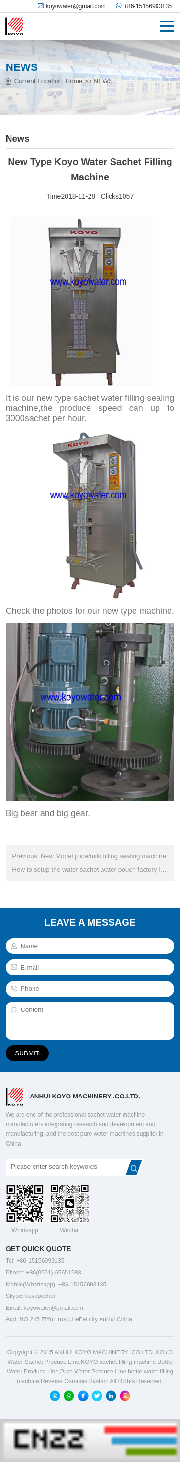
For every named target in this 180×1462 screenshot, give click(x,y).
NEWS (103, 81)
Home (73, 81)
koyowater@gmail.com (76, 6)
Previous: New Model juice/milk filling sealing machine (89, 856)
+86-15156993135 (148, 6)
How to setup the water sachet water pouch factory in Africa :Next (90, 869)
